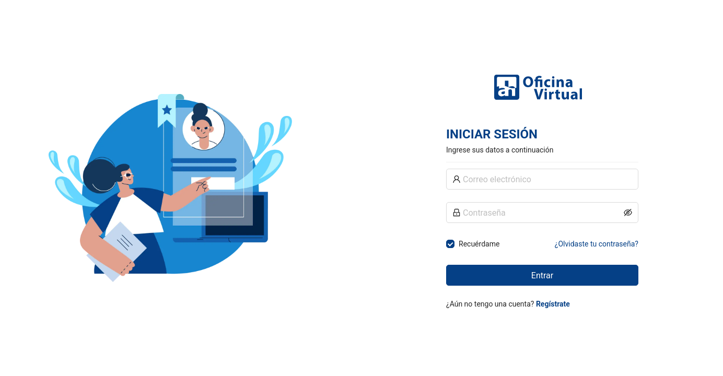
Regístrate (553, 304)
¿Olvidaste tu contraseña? (596, 244)
